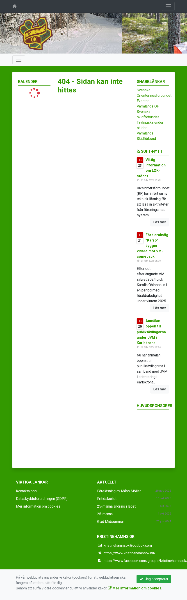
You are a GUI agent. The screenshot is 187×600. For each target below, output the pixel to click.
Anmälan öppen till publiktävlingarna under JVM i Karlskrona (151, 332)
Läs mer (159, 222)
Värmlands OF (148, 106)
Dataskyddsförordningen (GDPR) (42, 499)
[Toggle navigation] (168, 6)
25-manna (105, 514)
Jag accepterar (153, 579)
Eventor (143, 101)
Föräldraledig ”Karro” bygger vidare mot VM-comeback (152, 246)
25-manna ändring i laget (116, 506)
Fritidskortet (106, 499)
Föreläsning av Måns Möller (119, 491)
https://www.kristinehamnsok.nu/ (129, 553)
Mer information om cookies (38, 506)
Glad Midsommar (110, 521)
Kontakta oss (26, 491)
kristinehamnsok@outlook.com (128, 545)
